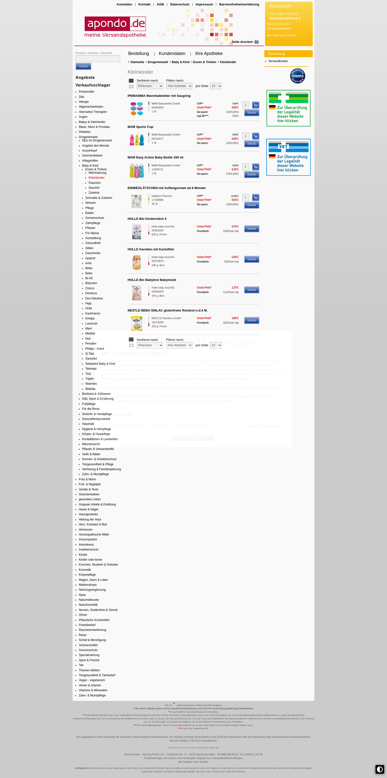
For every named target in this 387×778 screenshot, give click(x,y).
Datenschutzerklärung (215, 387)
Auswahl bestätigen (264, 426)
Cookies (274, 387)
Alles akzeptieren (193, 437)
